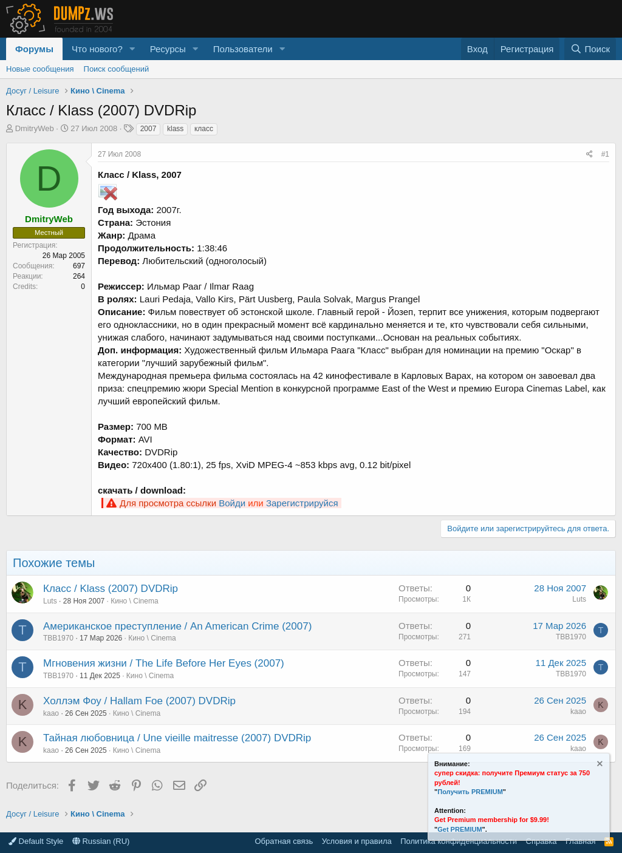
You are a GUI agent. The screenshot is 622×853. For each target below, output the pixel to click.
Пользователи (243, 49)
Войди (232, 503)
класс (203, 128)
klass (175, 128)
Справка (541, 841)
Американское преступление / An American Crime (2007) (177, 626)
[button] (132, 49)
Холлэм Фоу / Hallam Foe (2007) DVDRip (139, 701)
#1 (605, 154)
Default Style (36, 841)
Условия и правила (357, 841)
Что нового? (97, 49)
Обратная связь (284, 841)
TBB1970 (58, 638)
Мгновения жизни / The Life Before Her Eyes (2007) (163, 663)
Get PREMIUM (459, 829)
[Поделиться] (589, 154)
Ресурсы (168, 49)
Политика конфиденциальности (458, 841)
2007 (148, 128)
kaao (51, 713)
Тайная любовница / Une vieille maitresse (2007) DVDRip (177, 738)
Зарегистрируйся (302, 503)
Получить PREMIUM (470, 791)
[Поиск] (590, 49)
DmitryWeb (34, 128)
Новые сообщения (40, 68)
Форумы (34, 49)
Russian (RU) (101, 841)
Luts (50, 601)
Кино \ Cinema (134, 601)
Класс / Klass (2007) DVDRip (110, 588)
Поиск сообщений (116, 68)
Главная (580, 841)
